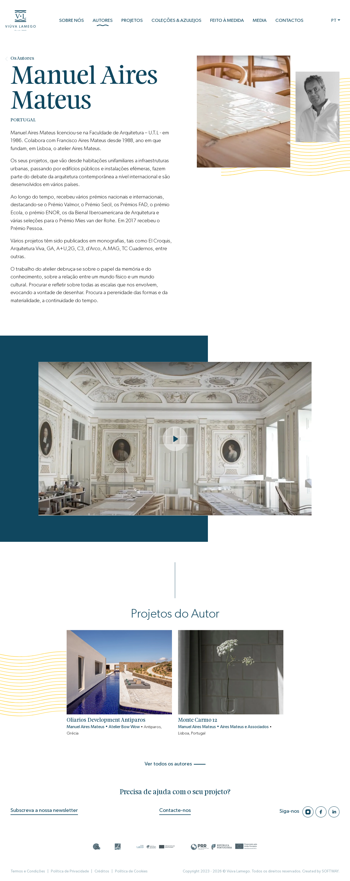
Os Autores (22, 58)
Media (260, 21)
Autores (103, 23)
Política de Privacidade (69, 871)
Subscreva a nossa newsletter (44, 810)
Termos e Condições (28, 871)
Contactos (289, 21)
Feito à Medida (227, 21)
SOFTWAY (330, 871)
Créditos (101, 871)
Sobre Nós (71, 21)
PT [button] (333, 21)
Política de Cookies (130, 871)
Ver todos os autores (175, 764)
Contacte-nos (175, 810)
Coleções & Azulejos (176, 21)
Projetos (132, 21)
